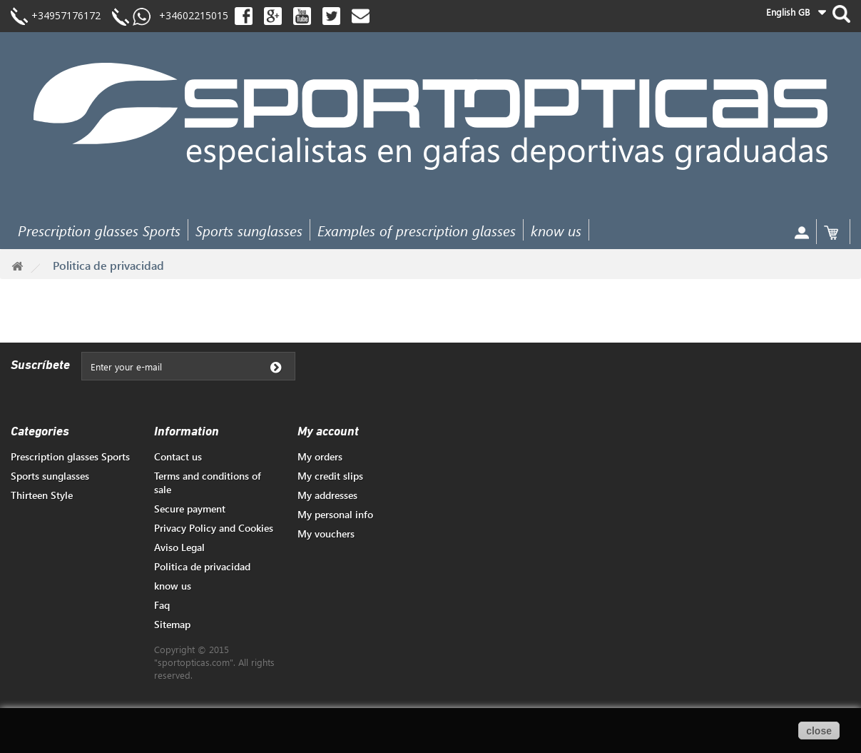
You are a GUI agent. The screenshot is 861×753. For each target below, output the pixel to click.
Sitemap (172, 624)
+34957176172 (66, 15)
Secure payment (189, 508)
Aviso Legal (179, 547)
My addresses (327, 495)
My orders (319, 456)
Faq (162, 605)
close (819, 731)
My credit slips (330, 475)
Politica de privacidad (202, 566)
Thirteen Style (42, 495)
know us (556, 230)
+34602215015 (189, 15)
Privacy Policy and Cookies (213, 528)
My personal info (335, 514)
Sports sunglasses (248, 230)
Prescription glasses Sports (99, 230)
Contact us (178, 456)
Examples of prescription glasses (416, 230)
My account (328, 432)
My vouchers (326, 533)
